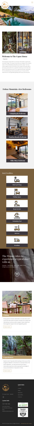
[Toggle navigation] (32, 2)
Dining (19, 390)
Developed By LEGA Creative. (26, 423)
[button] (1, 16)
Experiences (20, 392)
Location (19, 388)
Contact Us (20, 397)
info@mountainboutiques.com (8, 411)
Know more (7, 327)
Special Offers (20, 394)
